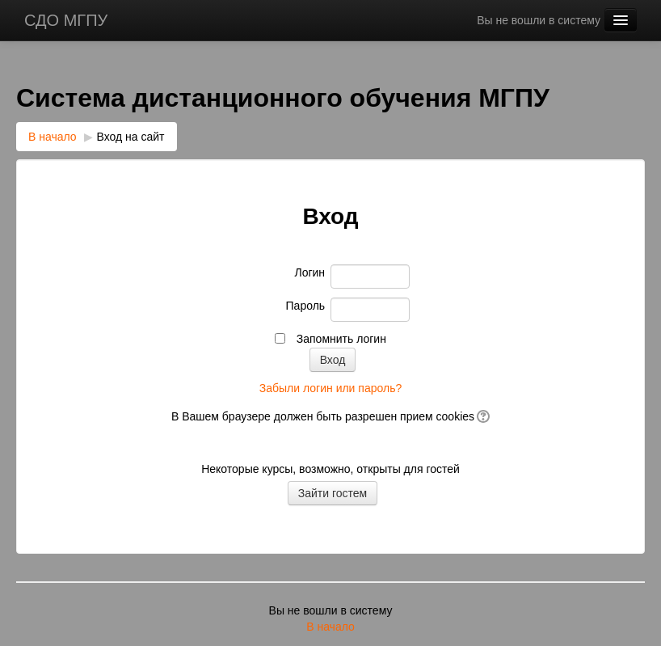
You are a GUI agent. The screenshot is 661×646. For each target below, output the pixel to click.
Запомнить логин (341, 338)
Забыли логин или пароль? (330, 388)
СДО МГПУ (65, 20)
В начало (52, 136)
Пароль (306, 305)
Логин (309, 272)
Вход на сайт (131, 136)
